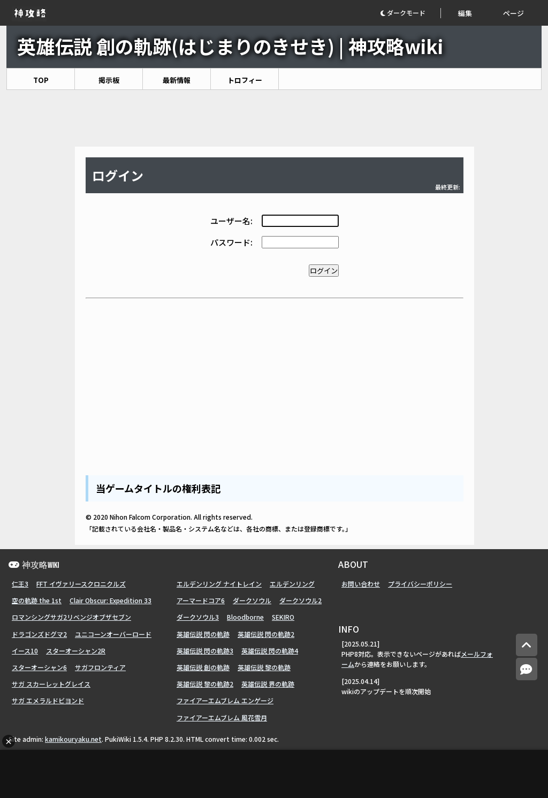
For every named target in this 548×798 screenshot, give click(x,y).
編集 (465, 13)
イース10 (25, 650)
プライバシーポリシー (420, 583)
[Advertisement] (274, 118)
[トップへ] (526, 645)
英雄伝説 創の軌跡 (203, 667)
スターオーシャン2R (75, 650)
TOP (41, 80)
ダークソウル (252, 600)
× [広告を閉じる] (8, 741)
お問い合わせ (360, 583)
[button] (410, 13)
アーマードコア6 (201, 600)
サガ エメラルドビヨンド (48, 700)
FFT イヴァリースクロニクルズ (81, 583)
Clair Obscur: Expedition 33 (110, 600)
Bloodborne (245, 616)
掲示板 (108, 80)
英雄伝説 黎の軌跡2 (205, 683)
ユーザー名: (231, 220)
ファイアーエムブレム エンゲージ (225, 700)
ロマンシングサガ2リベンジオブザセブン (71, 616)
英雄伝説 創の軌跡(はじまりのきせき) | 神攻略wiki (230, 45)
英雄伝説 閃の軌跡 (203, 634)
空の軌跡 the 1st (37, 600)
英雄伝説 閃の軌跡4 (269, 650)
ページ (513, 13)
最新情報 (177, 80)
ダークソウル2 (300, 600)
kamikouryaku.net (73, 738)
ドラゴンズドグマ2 (39, 634)
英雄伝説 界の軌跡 (267, 683)
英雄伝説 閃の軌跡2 (266, 634)
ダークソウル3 (198, 616)
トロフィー (244, 80)
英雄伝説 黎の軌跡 (264, 667)
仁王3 (20, 583)
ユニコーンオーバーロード (113, 634)
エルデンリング (292, 583)
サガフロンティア (100, 667)
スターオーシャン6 (39, 667)
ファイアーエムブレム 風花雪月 (222, 717)
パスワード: (231, 242)
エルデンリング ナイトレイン (219, 583)
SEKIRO (283, 616)
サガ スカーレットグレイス (51, 683)
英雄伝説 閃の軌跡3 (205, 650)
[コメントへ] (526, 669)
